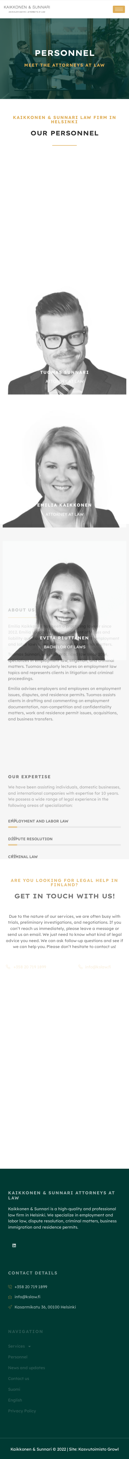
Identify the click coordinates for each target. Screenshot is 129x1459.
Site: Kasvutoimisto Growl (94, 1449)
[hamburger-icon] (119, 9)
